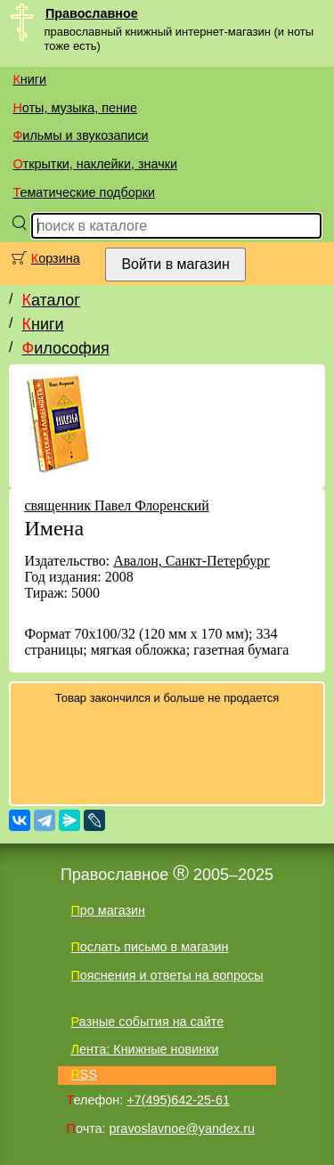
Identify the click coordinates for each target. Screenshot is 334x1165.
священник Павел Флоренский (116, 505)
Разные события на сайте (147, 1021)
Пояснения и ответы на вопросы (166, 975)
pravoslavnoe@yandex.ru (182, 1128)
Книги (29, 79)
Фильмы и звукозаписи (80, 135)
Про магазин (107, 910)
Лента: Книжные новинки (144, 1049)
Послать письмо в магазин (149, 947)
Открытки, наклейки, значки (94, 164)
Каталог (50, 300)
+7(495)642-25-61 (178, 1100)
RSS (83, 1074)
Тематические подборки (83, 192)
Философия (65, 348)
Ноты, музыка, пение (74, 108)
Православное (91, 13)
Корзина (55, 258)
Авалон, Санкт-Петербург (191, 560)
